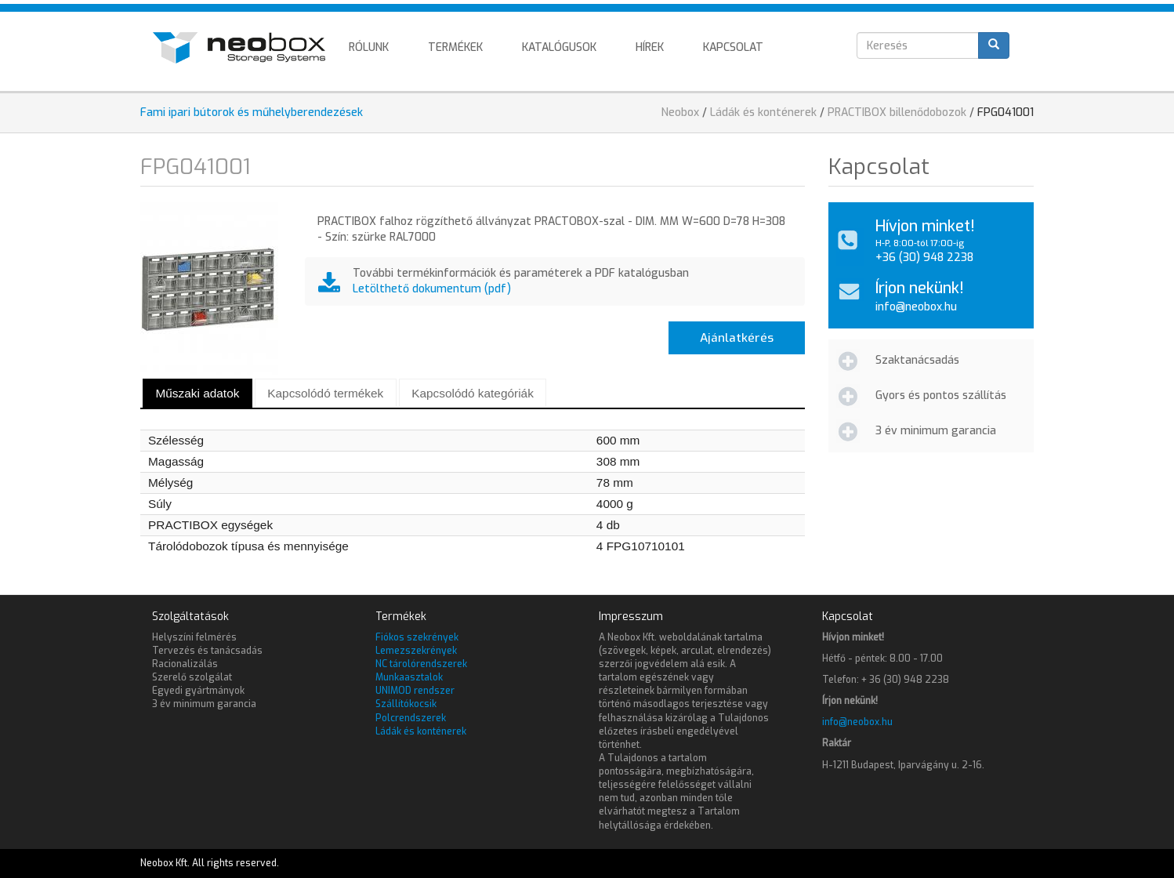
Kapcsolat (733, 47)
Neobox (680, 112)
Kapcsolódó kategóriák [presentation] (472, 393)
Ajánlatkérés (737, 338)
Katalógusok (559, 47)
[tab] (197, 393)
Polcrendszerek (410, 718)
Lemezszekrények (416, 650)
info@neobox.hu (916, 306)
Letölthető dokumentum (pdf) (432, 288)
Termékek (455, 47)
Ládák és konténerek (763, 112)
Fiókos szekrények (416, 637)
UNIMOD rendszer (415, 690)
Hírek (650, 47)
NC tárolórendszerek (421, 664)
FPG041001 (1005, 112)
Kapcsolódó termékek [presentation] (325, 393)
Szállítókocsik (406, 704)
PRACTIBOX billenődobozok (897, 112)
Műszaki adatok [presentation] (197, 393)
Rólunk (369, 47)
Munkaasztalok (409, 677)
